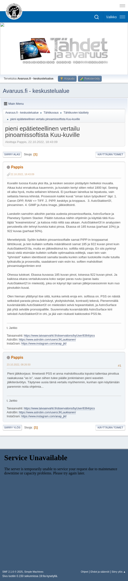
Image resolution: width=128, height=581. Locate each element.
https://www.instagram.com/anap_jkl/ (44, 343)
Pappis (17, 167)
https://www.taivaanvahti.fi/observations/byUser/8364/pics (59, 335)
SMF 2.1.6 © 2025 (12, 571)
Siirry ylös (12, 427)
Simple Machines (33, 571)
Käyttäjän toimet (110, 154)
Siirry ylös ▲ (119, 571)
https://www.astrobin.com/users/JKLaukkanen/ (47, 339)
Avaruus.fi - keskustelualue (36, 91)
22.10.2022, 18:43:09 (22, 174)
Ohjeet (84, 571)
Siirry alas (12, 154)
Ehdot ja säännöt (100, 571)
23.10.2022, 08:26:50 (18, 364)
